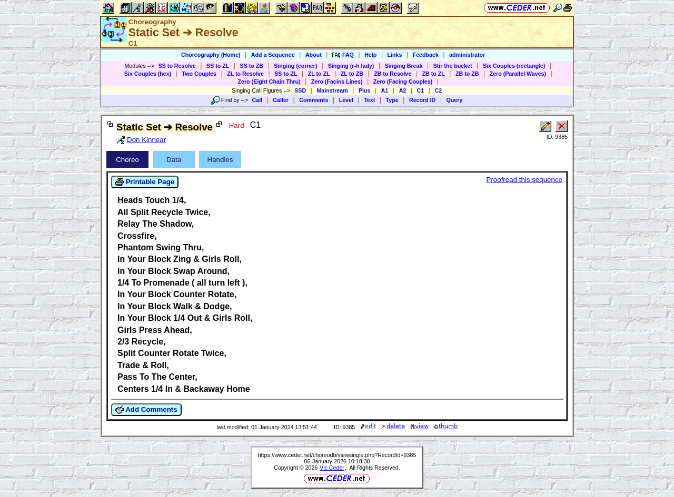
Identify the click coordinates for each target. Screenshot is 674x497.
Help (370, 55)
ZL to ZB (352, 73)
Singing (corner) (295, 66)
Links (395, 55)
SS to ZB (251, 66)
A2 (403, 90)
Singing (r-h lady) (351, 66)
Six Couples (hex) (147, 73)
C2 (438, 90)
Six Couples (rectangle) (514, 66)
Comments (313, 100)
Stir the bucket (452, 66)
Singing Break (404, 66)
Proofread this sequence (524, 180)
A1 (385, 90)
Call (257, 100)
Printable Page (144, 182)
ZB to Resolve (392, 73)
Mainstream (332, 90)
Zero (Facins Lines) (337, 81)
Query (455, 100)
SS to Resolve (177, 66)
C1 (420, 90)
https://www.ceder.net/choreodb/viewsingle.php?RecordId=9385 (337, 455)
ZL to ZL (319, 73)
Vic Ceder (332, 467)
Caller (281, 100)
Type (392, 100)
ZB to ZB (467, 73)
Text (369, 100)
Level (346, 100)
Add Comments (146, 409)
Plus (365, 90)
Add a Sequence (273, 55)
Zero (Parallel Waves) (518, 73)
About (313, 55)
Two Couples (199, 73)
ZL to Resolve (245, 73)
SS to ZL (217, 66)
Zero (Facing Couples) (403, 81)
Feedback (426, 55)
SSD (300, 90)
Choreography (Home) (211, 55)
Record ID (422, 100)
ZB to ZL (433, 73)
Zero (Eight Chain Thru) (269, 81)
